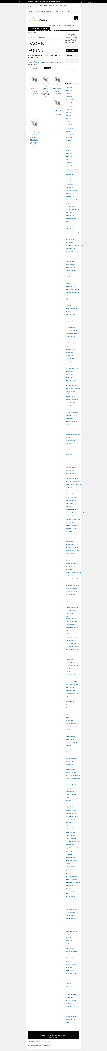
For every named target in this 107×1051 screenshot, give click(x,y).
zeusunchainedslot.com (71, 1016)
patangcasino (69, 745)
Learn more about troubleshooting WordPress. (39, 1045)
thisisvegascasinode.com (72, 906)
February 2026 (69, 90)
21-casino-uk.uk (69, 187)
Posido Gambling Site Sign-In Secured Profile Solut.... (47, 5)
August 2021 (69, 165)
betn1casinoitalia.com (71, 273)
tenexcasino (69, 899)
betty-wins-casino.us (71, 277)
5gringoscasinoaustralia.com (73, 199)
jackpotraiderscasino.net (72, 528)
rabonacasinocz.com (71, 794)
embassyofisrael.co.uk (71, 421)
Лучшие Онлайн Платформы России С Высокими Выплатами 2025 (45, 90)
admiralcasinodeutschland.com (73, 232)
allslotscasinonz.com (71, 239)
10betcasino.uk (69, 181)
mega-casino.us (70, 613)
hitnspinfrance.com (70, 503)
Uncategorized (69, 934)
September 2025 (70, 106)
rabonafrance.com (70, 797)
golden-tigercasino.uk (71, 470)
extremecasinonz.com (71, 424)
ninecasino (68, 711)
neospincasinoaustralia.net (72, 693)
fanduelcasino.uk (70, 428)
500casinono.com (70, 196)
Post (67, 781)
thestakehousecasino (71, 903)
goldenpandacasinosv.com (72, 478)
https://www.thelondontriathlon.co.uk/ (75, 512)
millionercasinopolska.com (72, 649)
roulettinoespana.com (71, 835)
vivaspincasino (69, 961)
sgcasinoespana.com (71, 851)
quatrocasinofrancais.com (72, 785)
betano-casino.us (70, 261)
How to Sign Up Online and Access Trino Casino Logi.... (48, 22)
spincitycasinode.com (71, 870)
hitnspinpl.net (69, 506)
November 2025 (70, 99)
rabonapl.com (69, 800)
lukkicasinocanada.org (71, 582)
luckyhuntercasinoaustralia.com (73, 572)
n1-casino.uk (69, 671)
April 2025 (68, 121)
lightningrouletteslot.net (71, 560)
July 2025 (68, 112)
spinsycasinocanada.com (72, 876)
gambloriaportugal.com (71, 464)
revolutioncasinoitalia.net (72, 816)
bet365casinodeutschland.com (73, 258)
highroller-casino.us (70, 494)
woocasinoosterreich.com (72, 1000)
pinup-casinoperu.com (71, 755)
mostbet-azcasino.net (71, 656)
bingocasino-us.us (70, 299)
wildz (67, 980)
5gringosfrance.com (71, 203)
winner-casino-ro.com (71, 994)
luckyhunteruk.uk (70, 575)
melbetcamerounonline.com (73, 627)
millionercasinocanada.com (72, 643)
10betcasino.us (69, 184)
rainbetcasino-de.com (71, 810)
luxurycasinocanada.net (71, 591)
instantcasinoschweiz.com (72, 522)
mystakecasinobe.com (71, 668)
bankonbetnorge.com (71, 248)
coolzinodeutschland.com (72, 399)
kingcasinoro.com (70, 544)
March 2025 (69, 125)
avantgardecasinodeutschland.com (74, 245)
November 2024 (70, 137)
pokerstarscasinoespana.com (73, 778)
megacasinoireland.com (72, 621)
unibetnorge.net (69, 940)
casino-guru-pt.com (70, 349)
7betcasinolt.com (70, 215)
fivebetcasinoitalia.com (71, 440)
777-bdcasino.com (70, 206)
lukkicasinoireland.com (71, 588)
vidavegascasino (70, 958)
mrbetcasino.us (69, 659)
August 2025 (69, 109)
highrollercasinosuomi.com (72, 497)
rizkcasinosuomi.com (71, 819)
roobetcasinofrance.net (71, 829)
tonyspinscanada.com (71, 918)
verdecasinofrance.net (71, 951)
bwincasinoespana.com (71, 330)
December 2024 (70, 134)
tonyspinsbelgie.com (71, 915)
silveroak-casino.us (70, 857)
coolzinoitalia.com (70, 402)
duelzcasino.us (69, 418)
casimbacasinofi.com (71, 339)
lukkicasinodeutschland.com (73, 585)
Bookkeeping (69, 305)
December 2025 (70, 96)
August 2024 (69, 143)
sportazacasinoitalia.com (72, 879)
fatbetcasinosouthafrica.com (73, 434)
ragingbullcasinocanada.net (72, 807)
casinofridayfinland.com (72, 358)
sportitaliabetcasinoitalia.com (73, 882)
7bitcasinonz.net (70, 221)
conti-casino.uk (69, 396)
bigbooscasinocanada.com (72, 292)
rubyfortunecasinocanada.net (73, 847)
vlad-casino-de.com (70, 964)
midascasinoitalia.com (71, 640)
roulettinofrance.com (71, 838)
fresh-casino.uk (69, 457)
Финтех (68, 1022)
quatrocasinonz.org (70, 788)
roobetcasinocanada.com (72, 825)
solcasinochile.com (70, 866)
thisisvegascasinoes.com (72, 909)
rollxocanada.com (70, 822)
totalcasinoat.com (70, 928)
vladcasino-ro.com (70, 967)
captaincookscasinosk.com (72, 333)
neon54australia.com (71, 687)
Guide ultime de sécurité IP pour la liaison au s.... (46, 9)
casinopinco (69, 365)
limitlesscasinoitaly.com (72, 563)
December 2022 (70, 162)
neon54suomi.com (70, 690)
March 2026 (69, 87)
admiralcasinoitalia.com (71, 236)
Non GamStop (69, 720)
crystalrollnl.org (69, 406)
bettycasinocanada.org (71, 280)
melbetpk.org (69, 634)
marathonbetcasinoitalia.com (73, 607)
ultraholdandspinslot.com (72, 931)
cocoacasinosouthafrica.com (73, 388)
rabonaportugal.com (71, 803)
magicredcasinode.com (71, 597)
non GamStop (69, 717)
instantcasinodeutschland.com (73, 519)
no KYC (67, 714)
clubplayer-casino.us (71, 385)
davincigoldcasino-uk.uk (72, 409)
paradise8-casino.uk (71, 733)
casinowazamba (70, 371)
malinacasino (69, 604)
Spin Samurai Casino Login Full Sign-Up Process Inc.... (48, 1)
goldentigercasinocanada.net (73, 481)
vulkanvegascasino (70, 970)
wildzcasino (69, 983)
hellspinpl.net (69, 487)
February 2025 (69, 128)
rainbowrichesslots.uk (71, 813)
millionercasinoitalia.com (72, 646)
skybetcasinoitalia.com (71, 860)
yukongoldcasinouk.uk (71, 1009)
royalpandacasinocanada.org (73, 841)
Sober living (68, 863)
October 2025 (69, 103)
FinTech (68, 437)
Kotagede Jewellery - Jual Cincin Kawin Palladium (53, 1035)
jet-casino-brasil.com (71, 534)
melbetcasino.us (70, 630)
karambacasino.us (70, 538)
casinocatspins (69, 355)
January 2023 (69, 159)
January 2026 (69, 93)
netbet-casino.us (70, 696)
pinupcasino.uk (69, 761)
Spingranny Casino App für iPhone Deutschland (46, 14)
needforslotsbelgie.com (71, 681)
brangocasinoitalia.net (71, 321)
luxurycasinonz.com (71, 594)
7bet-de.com (69, 212)
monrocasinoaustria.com (72, 652)
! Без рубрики (69, 174)
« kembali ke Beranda (33, 62)
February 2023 (69, 156)
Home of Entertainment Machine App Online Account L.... (48, 30)
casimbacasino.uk (70, 336)
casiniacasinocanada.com (72, 343)
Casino (67, 346)
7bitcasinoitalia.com (71, 218)
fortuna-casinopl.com (71, 446)
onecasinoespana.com (71, 726)
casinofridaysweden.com (72, 361)
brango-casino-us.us (71, 317)
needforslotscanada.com (72, 684)
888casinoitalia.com (71, 225)
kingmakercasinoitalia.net (72, 547)
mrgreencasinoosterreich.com (73, 665)
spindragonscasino (70, 873)
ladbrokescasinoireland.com (73, 550)
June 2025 (68, 115)
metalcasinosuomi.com (71, 637)
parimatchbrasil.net (70, 736)
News (67, 708)
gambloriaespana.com (71, 461)
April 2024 (68, 150)
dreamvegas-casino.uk (71, 415)
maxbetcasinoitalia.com (71, 610)
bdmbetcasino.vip (70, 255)
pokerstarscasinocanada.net (73, 775)
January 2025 (69, 131)
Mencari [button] (48, 68)
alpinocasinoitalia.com (71, 242)
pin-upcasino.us (69, 752)
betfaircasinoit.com (70, 267)
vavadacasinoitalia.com (71, 943)
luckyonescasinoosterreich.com (73, 579)
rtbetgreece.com (70, 844)
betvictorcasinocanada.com (72, 289)
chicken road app (70, 377)
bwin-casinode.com (70, 327)
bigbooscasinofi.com (71, 295)
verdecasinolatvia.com (71, 954)
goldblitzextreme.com (71, 467)
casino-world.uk (69, 352)
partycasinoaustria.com (71, 742)
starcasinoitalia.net (70, 885)
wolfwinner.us (69, 997)
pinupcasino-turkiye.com (72, 758)
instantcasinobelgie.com (72, 516)
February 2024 (69, 153)
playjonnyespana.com (71, 769)
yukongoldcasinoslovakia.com (73, 1006)
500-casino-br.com (70, 193)
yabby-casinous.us (70, 1003)
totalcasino (68, 925)
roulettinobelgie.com (71, 832)
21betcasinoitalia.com (71, 190)
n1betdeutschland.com (71, 674)
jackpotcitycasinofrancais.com (73, 525)
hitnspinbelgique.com (71, 500)
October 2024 (69, 140)
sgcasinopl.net (69, 854)
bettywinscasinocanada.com (73, 286)
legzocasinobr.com (70, 557)
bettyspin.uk (69, 283)
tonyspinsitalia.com (70, 921)
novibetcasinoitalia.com (71, 723)
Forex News (69, 443)
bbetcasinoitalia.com (71, 251)
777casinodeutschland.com (72, 209)
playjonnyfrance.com (71, 772)
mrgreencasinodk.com (71, 662)
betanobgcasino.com (71, 264)
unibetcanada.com (70, 937)
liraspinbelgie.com (70, 566)
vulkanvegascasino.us (71, 973)
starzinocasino (69, 888)
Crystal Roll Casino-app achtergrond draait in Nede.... (47, 18)
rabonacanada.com (70, 791)
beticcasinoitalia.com (71, 270)
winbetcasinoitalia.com (71, 991)
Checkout (90, 2)
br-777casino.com (70, 314)
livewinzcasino (69, 569)
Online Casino (69, 730)
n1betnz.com (69, 678)
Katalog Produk (71, 50)
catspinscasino (69, 374)
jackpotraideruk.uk (70, 531)
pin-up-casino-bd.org (71, 748)
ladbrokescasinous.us (71, 553)
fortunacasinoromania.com (72, 450)
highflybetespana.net (71, 490)
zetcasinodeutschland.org (72, 1013)
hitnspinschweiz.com (71, 509)
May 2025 (68, 118)
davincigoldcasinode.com (72, 412)
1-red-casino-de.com (71, 177)
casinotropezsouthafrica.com (73, 368)
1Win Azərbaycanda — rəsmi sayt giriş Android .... (47, 26)
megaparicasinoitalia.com (72, 624)
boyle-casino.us (69, 311)
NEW (67, 704)
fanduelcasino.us (70, 431)
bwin (67, 324)
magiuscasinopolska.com (72, 601)
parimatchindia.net (70, 739)
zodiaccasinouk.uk (70, 1019)
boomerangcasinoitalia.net (72, 308)
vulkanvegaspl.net (70, 976)
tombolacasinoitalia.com (72, 912)
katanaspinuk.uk (70, 541)
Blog (67, 302)
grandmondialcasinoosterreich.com (74, 484)
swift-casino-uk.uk (70, 896)
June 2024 (68, 147)
